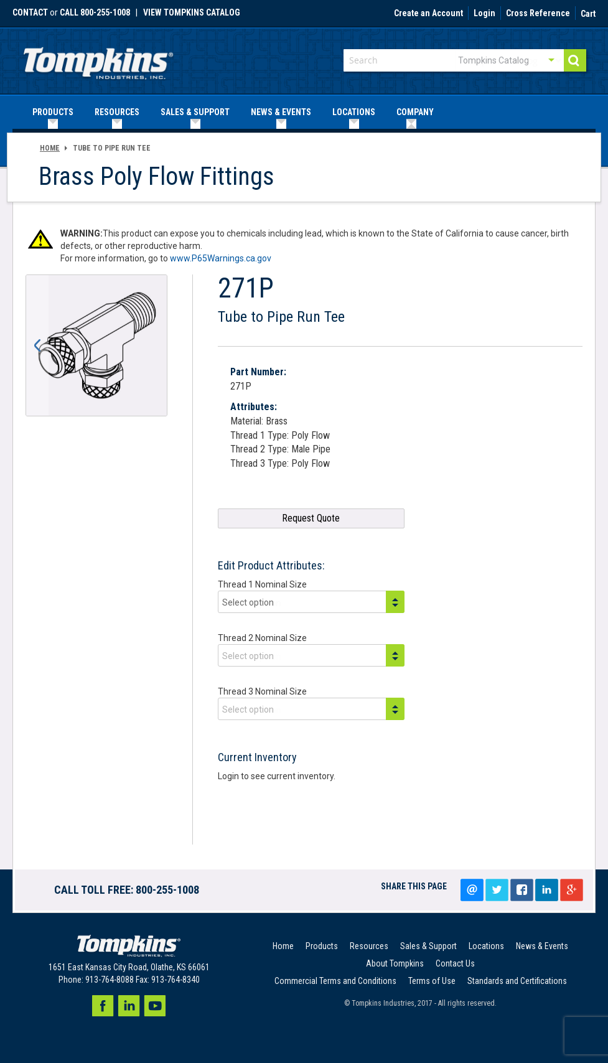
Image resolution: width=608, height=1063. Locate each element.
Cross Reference (538, 14)
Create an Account (428, 14)
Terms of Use (432, 981)
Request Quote (311, 518)
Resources (369, 946)
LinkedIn (546, 890)
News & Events (542, 946)
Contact (30, 12)
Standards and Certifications (517, 981)
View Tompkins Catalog (191, 12)
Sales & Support (428, 946)
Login (484, 14)
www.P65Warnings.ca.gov (220, 258)
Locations (486, 946)
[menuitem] (52, 112)
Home (50, 148)
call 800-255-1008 (95, 12)
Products (322, 946)
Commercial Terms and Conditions (335, 981)
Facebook (103, 1005)
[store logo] (98, 59)
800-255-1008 (167, 889)
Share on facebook (521, 890)
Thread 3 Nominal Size (262, 691)
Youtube (155, 1005)
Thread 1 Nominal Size (262, 584)
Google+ (571, 890)
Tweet (496, 890)
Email (471, 890)
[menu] (304, 112)
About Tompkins (395, 963)
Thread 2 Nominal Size (262, 638)
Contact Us (455, 963)
